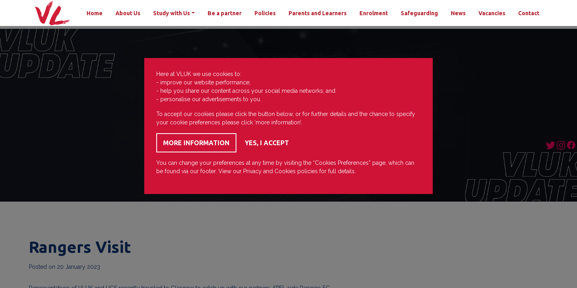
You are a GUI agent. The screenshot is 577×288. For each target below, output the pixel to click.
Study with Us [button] (171, 13)
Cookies (285, 171)
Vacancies (491, 13)
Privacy (252, 171)
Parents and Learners (317, 13)
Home (95, 13)
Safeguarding (419, 13)
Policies (265, 13)
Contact (528, 13)
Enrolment (373, 13)
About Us (127, 13)
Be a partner (225, 13)
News (458, 13)
